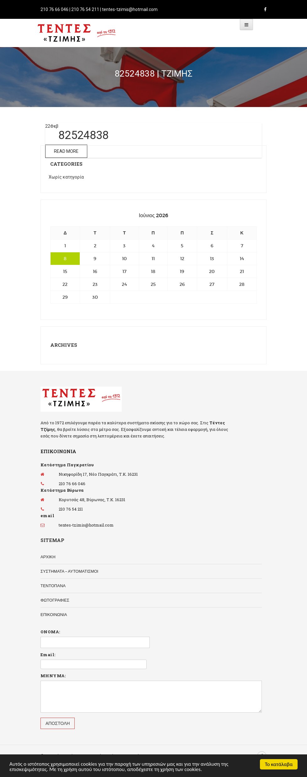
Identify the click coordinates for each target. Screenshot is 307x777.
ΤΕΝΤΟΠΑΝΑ (53, 585)
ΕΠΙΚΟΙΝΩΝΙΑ (53, 614)
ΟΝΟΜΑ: (50, 632)
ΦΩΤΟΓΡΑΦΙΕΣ (54, 600)
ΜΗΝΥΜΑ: (53, 675)
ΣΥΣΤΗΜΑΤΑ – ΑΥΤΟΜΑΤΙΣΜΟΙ (69, 571)
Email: (47, 654)
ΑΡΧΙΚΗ (48, 557)
